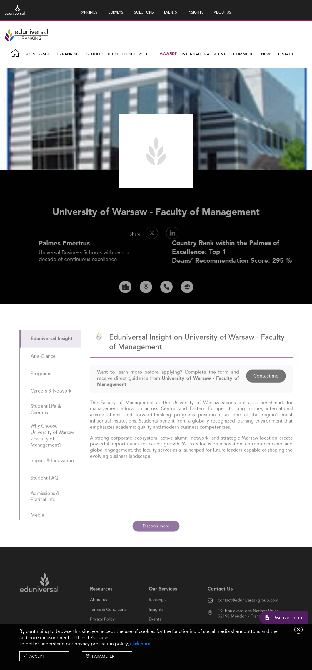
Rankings (157, 613)
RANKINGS (88, 12)
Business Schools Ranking (51, 54)
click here (140, 643)
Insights (156, 623)
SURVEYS (116, 12)
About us (98, 613)
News (266, 54)
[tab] (50, 352)
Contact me (265, 389)
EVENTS (170, 12)
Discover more (156, 525)
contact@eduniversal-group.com (248, 614)
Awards (168, 54)
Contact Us (220, 602)
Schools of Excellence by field (120, 54)
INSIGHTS (195, 12)
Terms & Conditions (108, 623)
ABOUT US (222, 12)
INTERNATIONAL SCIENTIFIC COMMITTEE (219, 54)
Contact (284, 54)
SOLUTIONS (144, 12)
